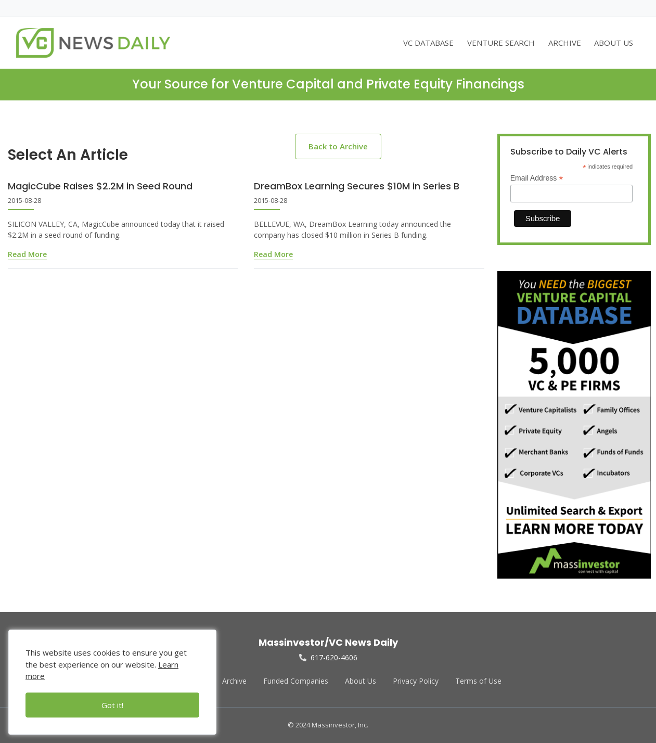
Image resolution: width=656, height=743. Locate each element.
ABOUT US (613, 42)
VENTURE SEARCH (501, 42)
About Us (360, 681)
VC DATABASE (428, 42)
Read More (27, 254)
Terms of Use (478, 681)
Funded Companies (295, 681)
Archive (234, 681)
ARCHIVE (564, 42)
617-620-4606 (328, 657)
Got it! (112, 705)
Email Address (536, 178)
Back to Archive (338, 146)
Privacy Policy (416, 681)
